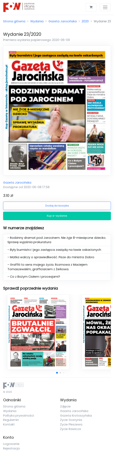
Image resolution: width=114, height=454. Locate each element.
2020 (85, 21)
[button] (57, 373)
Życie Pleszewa (71, 424)
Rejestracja (11, 448)
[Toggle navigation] (105, 7)
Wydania (37, 21)
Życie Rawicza (70, 429)
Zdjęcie (65, 406)
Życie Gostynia (71, 420)
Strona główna (14, 21)
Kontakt (9, 424)
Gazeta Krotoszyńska (76, 415)
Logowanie (11, 444)
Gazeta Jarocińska (63, 21)
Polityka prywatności (18, 415)
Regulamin (11, 420)
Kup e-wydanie (57, 215)
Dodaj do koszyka (57, 205)
